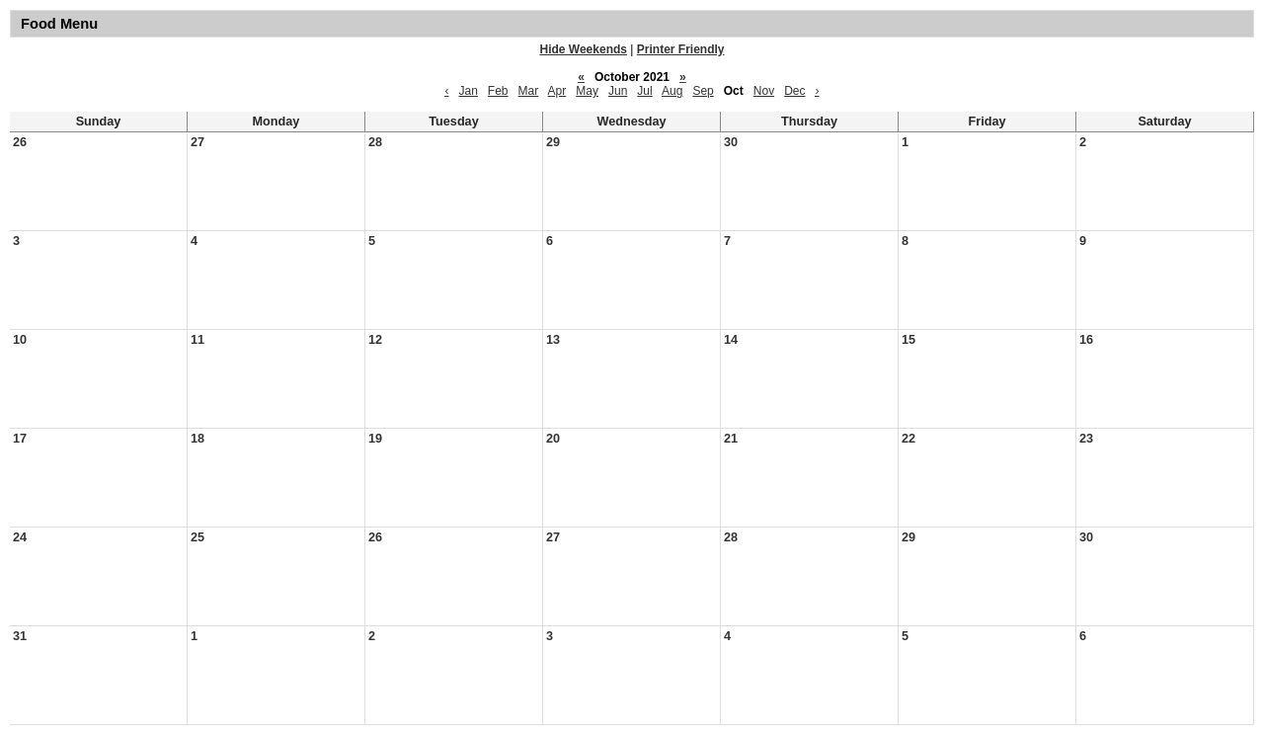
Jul (644, 91)
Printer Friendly (681, 49)
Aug (672, 91)
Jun (617, 91)
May (587, 91)
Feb (498, 91)
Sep (702, 91)
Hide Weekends (583, 49)
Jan (467, 91)
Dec (794, 91)
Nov (763, 91)
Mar (528, 91)
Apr (557, 91)
